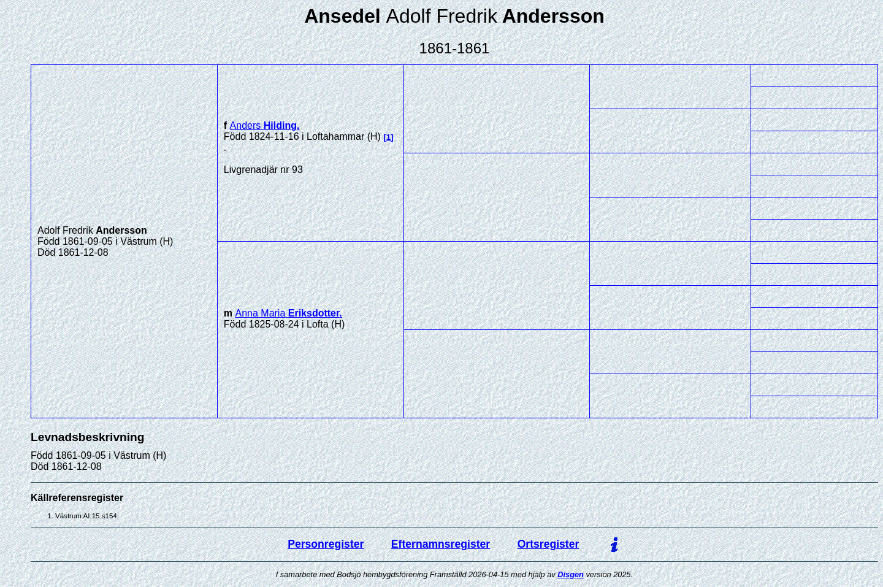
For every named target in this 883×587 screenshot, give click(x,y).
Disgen (570, 574)
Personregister (326, 544)
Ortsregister (548, 544)
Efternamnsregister (440, 544)
